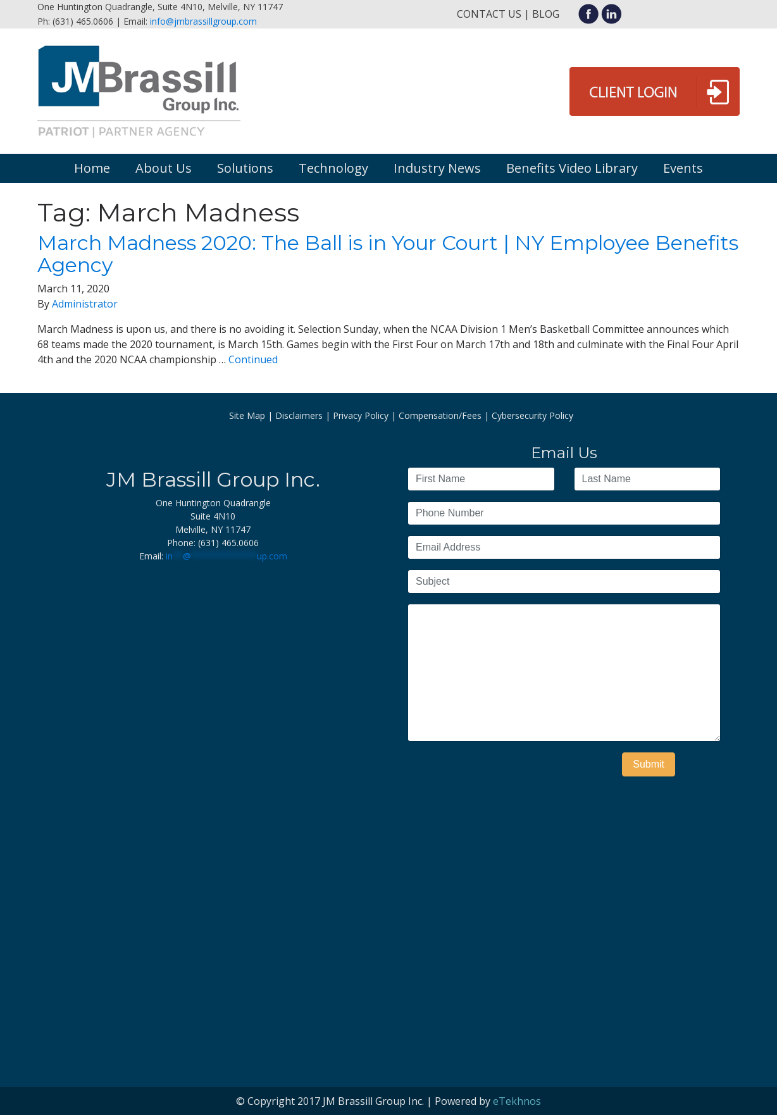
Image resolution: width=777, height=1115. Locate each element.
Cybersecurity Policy (532, 415)
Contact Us (489, 14)
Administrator (85, 304)
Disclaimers (299, 415)
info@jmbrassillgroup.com (203, 21)
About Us (163, 168)
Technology (333, 168)
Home (92, 168)
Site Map (247, 415)
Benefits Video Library (572, 168)
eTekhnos (517, 1101)
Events (683, 168)
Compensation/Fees (440, 415)
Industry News (437, 168)
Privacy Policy (360, 415)
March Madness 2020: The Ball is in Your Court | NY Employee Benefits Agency (387, 253)
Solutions (245, 168)
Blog (545, 14)
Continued (253, 359)
